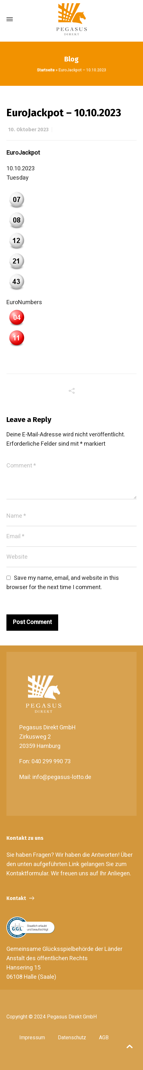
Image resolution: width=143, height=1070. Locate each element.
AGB (104, 1038)
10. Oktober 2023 (28, 129)
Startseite (46, 70)
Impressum (32, 1038)
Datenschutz (72, 1038)
